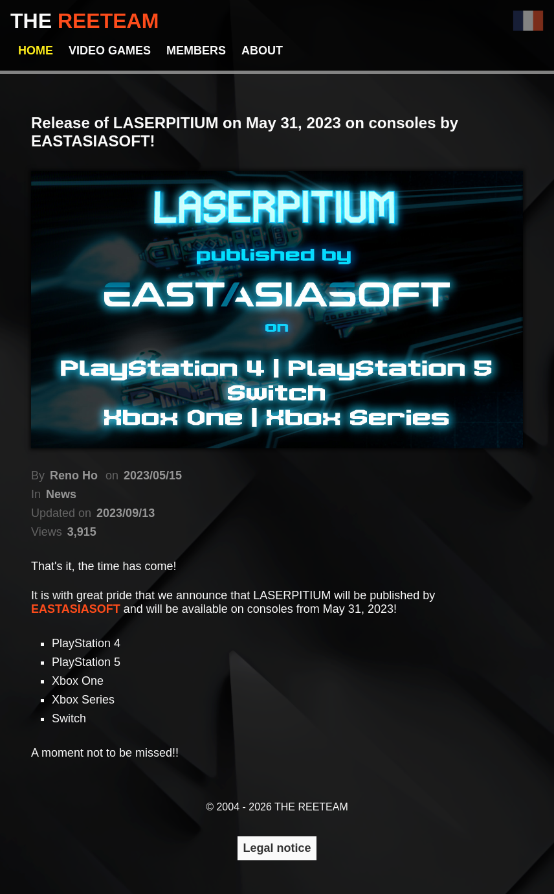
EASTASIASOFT (77, 608)
